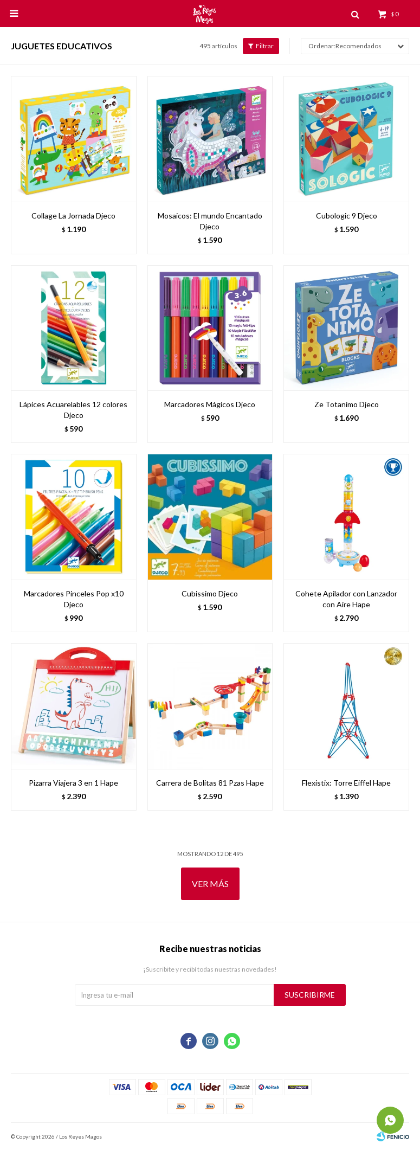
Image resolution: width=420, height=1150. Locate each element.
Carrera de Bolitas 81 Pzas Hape (210, 782)
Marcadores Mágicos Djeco (209, 404)
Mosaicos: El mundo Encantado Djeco (210, 221)
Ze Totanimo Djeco (346, 404)
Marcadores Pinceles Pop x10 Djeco (74, 599)
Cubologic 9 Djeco (346, 215)
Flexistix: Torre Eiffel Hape (346, 782)
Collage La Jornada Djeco (73, 215)
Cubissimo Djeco (210, 593)
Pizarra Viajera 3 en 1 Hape (73, 782)
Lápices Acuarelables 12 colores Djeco (73, 410)
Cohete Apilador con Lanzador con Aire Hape (346, 599)
